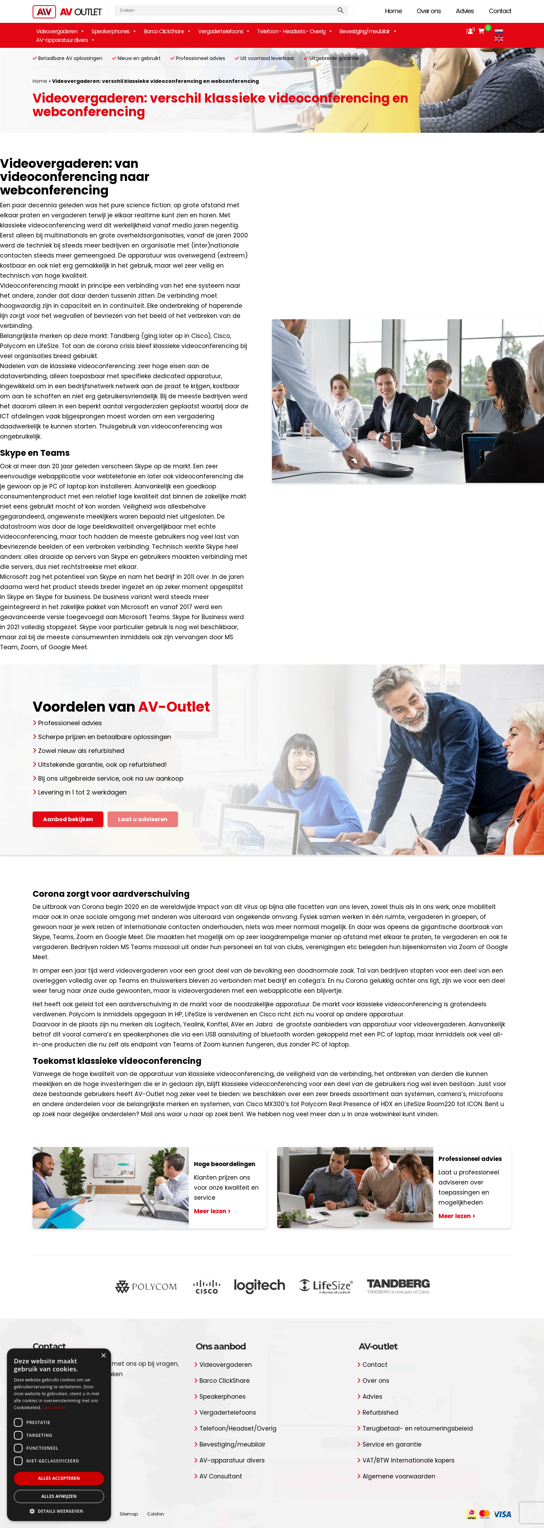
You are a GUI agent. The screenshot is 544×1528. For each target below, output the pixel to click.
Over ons (429, 11)
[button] (59, 1511)
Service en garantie (392, 1444)
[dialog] (59, 1434)
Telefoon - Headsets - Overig (294, 31)
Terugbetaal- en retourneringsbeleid (418, 1428)
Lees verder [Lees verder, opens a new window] (55, 1407)
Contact (500, 11)
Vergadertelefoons (227, 1412)
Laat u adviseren (143, 819)
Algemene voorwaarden (399, 1476)
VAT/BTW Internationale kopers (408, 1460)
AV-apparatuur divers (65, 40)
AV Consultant (220, 1476)
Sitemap (129, 1514)
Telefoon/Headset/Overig (238, 1428)
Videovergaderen (60, 31)
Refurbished (380, 1412)
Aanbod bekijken (68, 819)
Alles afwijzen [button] (59, 1496)
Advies (465, 11)
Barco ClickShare (167, 31)
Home (393, 11)
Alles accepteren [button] (59, 1478)
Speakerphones (114, 31)
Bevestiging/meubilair (368, 31)
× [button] (103, 1355)
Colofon (155, 1514)
